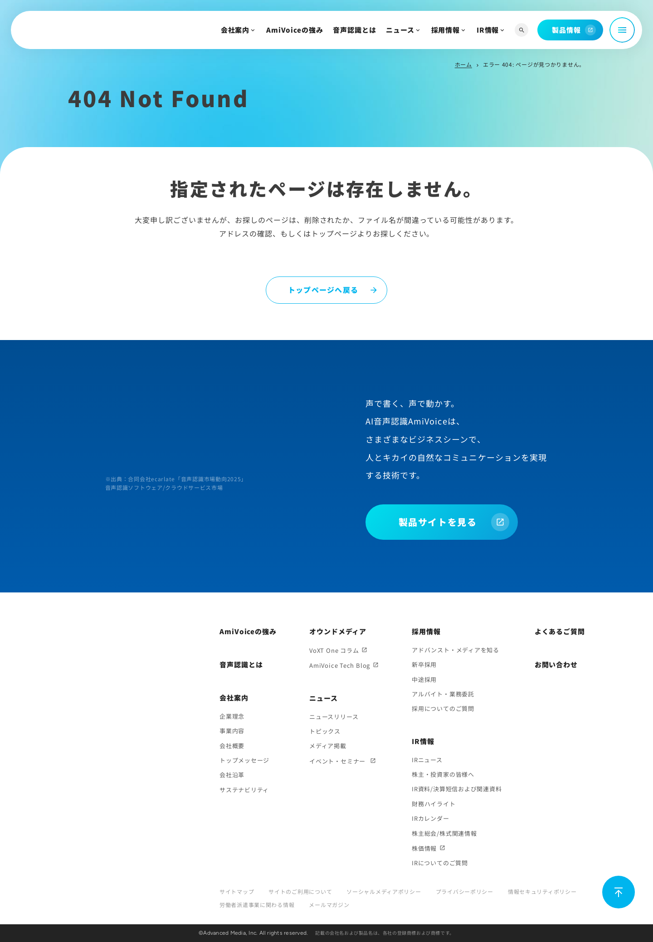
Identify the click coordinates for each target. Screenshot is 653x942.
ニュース (400, 30)
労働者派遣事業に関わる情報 (256, 904)
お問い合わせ (556, 664)
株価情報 (424, 848)
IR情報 (488, 30)
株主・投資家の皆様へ (443, 774)
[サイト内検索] (521, 30)
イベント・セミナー (338, 761)
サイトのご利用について (300, 891)
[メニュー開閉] (622, 30)
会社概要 (231, 745)
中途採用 (424, 679)
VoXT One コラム (334, 650)
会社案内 (235, 30)
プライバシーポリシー (464, 891)
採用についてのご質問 (443, 708)
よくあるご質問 (560, 631)
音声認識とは (354, 30)
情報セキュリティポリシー (542, 891)
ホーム (463, 64)
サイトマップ (236, 891)
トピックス (325, 731)
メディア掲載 (327, 745)
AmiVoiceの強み (294, 30)
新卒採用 (424, 664)
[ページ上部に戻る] (618, 892)
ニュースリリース (333, 716)
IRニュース (427, 759)
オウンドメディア (337, 631)
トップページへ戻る (323, 289)
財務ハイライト (433, 803)
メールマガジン (329, 904)
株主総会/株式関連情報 (444, 833)
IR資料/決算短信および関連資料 (457, 788)
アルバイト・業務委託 (443, 694)
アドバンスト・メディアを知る (455, 650)
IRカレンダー (430, 818)
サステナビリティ (244, 789)
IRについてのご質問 (440, 862)
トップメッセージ (244, 760)
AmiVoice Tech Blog (339, 665)
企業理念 (231, 716)
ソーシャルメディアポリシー (383, 891)
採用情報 (445, 30)
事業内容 (231, 730)
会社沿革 (231, 774)
